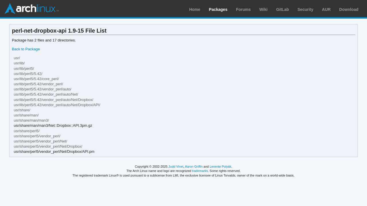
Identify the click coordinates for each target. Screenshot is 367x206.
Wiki (263, 9)
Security (305, 9)
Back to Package (26, 49)
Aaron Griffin (194, 166)
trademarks (200, 171)
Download (348, 9)
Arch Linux (31, 8)
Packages (218, 9)
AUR (326, 9)
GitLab (282, 9)
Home (194, 9)
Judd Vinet (176, 166)
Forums (243, 9)
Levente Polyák (220, 166)
